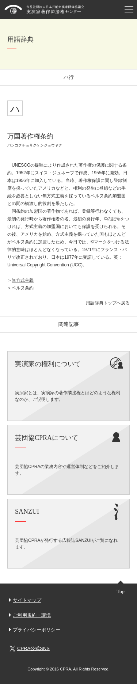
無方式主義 (23, 280)
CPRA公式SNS (29, 648)
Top (121, 591)
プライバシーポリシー (36, 629)
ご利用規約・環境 (32, 615)
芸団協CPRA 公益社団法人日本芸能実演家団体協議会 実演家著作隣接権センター (44, 9)
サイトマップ (27, 600)
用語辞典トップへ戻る (108, 302)
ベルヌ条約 (23, 287)
